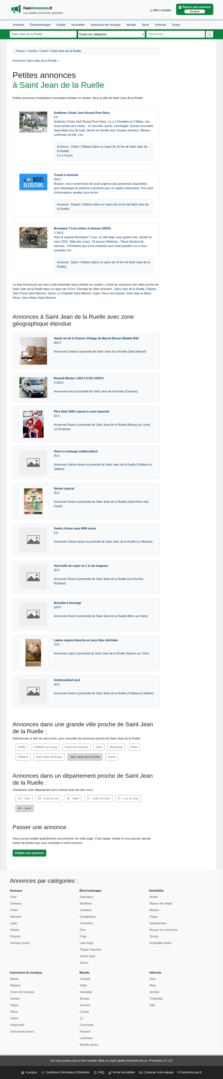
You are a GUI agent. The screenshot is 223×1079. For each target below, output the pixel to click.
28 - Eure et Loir (48, 798)
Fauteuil (85, 1031)
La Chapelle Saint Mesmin (74, 293)
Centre (32, 51)
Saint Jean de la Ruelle (66, 51)
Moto (153, 985)
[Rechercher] (209, 34)
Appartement (158, 923)
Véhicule (160, 24)
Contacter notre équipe (156, 1072)
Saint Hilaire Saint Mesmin (39, 297)
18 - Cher (24, 798)
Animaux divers (20, 943)
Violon (14, 1018)
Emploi (61, 24)
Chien (14, 910)
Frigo (83, 936)
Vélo (152, 1005)
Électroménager (40, 24)
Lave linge (86, 943)
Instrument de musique (106, 24)
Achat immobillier (121, 1072)
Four (83, 929)
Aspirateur (86, 896)
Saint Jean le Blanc (138, 293)
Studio (154, 896)
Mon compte (160, 10)
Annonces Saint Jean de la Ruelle (35, 60)
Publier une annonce (29, 853)
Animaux (18, 24)
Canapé (85, 978)
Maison (154, 910)
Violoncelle (17, 1024)
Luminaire (86, 1038)
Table (83, 985)
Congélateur (88, 916)
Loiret (44, 51)
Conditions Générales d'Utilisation (65, 1072)
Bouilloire (86, 903)
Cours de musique (22, 992)
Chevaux (16, 903)
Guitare (15, 998)
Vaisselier (86, 992)
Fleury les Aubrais (113, 293)
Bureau (84, 998)
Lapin (13, 923)
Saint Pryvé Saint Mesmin (29, 293)
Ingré (96, 293)
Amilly (22, 747)
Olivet (16, 297)
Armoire (85, 1005)
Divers (176, 24)
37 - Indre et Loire (98, 798)
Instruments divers (22, 1031)
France (20, 51)
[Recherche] (175, 34)
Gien (99, 747)
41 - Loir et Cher (128, 798)
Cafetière (86, 910)
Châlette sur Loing (45, 747)
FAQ (99, 1072)
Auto (153, 978)
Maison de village (161, 903)
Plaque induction (91, 949)
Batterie (15, 985)
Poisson (15, 936)
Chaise (84, 1011)
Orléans (151, 289)
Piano (14, 1011)
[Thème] (111, 34)
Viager (154, 916)
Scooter (155, 992)
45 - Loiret (24, 808)
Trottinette (156, 998)
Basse (14, 978)
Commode (86, 1024)
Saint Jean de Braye (49, 756)
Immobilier (78, 24)
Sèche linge (87, 956)
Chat (13, 896)
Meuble (131, 24)
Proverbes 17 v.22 (161, 1060)
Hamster (15, 916)
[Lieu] (43, 34)
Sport (145, 24)
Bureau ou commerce (164, 929)
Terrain (154, 936)
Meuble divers (89, 1044)
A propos (29, 1072)
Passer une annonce (194, 9)
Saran (52, 293)
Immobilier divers (161, 943)
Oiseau (15, 929)
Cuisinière (86, 923)
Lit (81, 1018)
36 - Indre (73, 798)
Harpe (14, 1005)
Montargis (116, 747)
